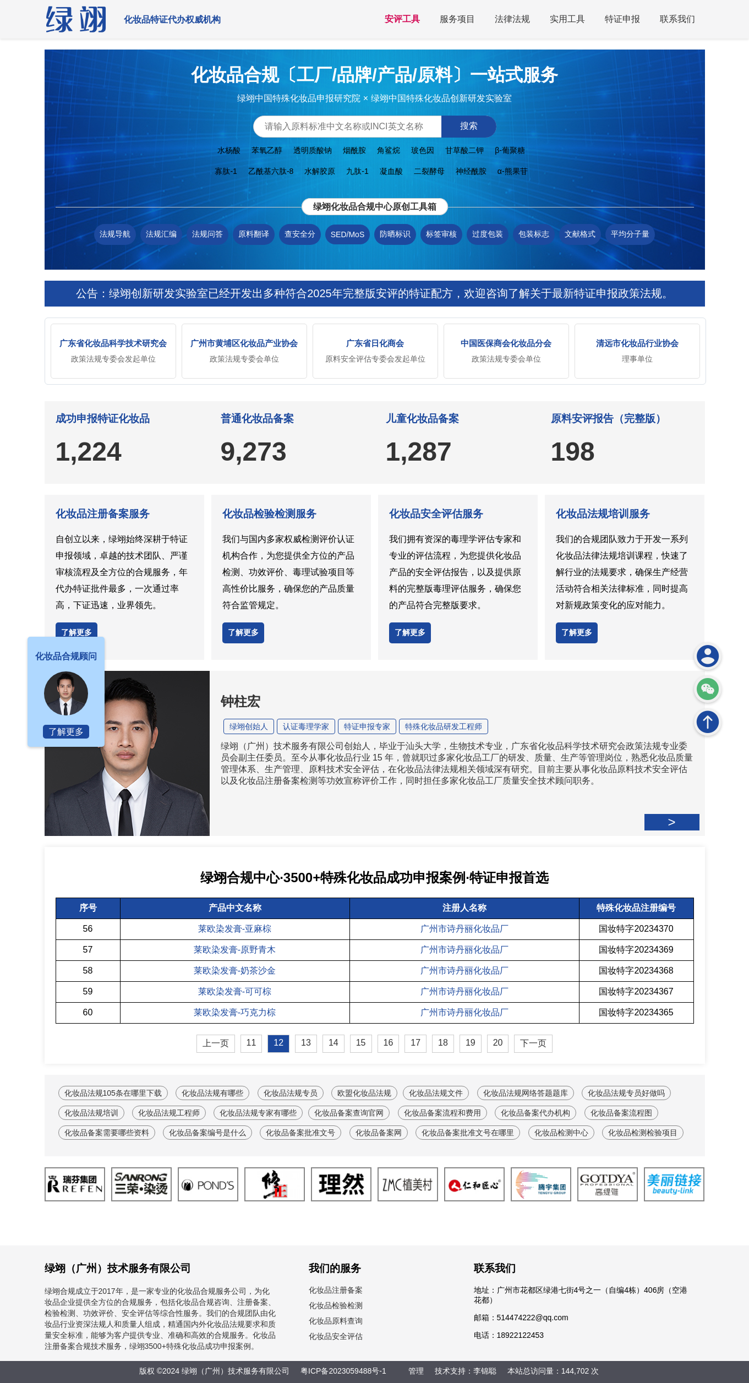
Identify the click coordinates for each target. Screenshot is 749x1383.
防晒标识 (395, 233)
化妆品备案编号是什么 (207, 1132)
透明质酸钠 (312, 150)
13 (306, 1042)
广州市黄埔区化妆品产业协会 (244, 343)
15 (361, 1042)
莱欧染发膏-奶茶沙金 (235, 970)
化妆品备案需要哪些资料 (106, 1132)
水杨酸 (228, 150)
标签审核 (441, 233)
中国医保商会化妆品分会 (506, 343)
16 (388, 1042)
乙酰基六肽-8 (270, 171)
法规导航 (115, 233)
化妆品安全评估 (336, 1336)
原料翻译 (253, 233)
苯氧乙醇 (267, 150)
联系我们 (677, 19)
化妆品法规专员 (291, 1093)
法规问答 (207, 233)
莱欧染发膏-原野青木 (235, 949)
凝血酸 (391, 171)
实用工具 (567, 19)
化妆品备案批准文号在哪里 (468, 1132)
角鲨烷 (388, 150)
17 (415, 1042)
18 (443, 1042)
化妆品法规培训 (91, 1112)
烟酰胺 (354, 150)
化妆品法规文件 (436, 1093)
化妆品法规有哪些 (212, 1093)
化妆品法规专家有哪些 (258, 1112)
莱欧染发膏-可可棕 (234, 991)
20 (498, 1042)
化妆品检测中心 (561, 1132)
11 (251, 1042)
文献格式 (580, 233)
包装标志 (533, 233)
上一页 (216, 1043)
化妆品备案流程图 (621, 1112)
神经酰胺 (471, 171)
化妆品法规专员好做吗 (626, 1093)
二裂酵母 (429, 171)
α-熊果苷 (512, 171)
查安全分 (300, 233)
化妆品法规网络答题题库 (525, 1093)
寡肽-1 (226, 171)
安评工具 (402, 19)
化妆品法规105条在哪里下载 (113, 1093)
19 (470, 1042)
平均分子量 (630, 233)
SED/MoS (347, 234)
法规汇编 (161, 233)
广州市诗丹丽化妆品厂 (464, 928)
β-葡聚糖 (510, 150)
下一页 (533, 1043)
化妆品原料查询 (336, 1320)
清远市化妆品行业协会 (637, 343)
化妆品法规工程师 (169, 1112)
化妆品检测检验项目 (642, 1132)
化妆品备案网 (379, 1132)
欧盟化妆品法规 (364, 1093)
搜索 (469, 125)
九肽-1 (357, 171)
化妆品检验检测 (336, 1305)
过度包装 (487, 233)
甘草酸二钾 (464, 150)
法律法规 (512, 19)
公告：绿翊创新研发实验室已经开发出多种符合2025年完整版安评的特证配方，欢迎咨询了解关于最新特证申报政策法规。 (374, 293)
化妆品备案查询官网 (349, 1112)
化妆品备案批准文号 (300, 1132)
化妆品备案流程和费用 (442, 1112)
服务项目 (457, 19)
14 (333, 1042)
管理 (416, 1370)
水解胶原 (319, 171)
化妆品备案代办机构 (535, 1112)
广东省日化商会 (375, 343)
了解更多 (76, 632)
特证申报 (622, 19)
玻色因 (422, 150)
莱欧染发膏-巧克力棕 (235, 1012)
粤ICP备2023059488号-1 (343, 1370)
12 (278, 1042)
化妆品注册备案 (336, 1290)
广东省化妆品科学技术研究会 (113, 343)
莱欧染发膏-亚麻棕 (234, 928)
